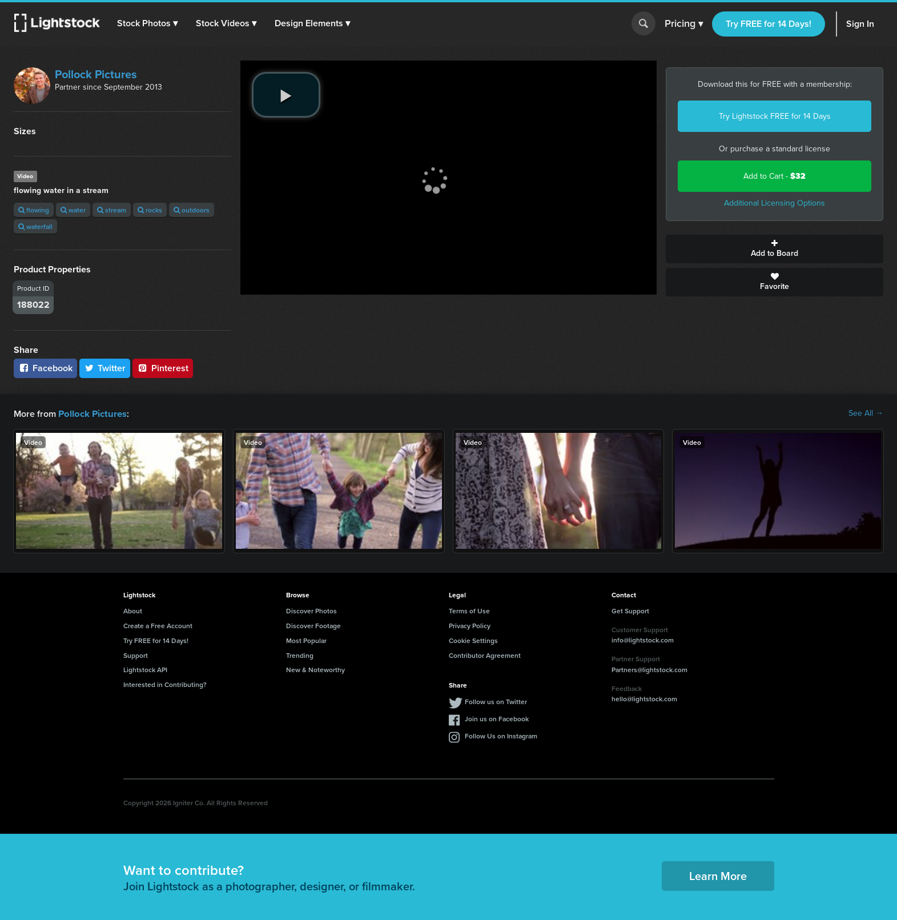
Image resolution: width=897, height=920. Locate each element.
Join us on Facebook (497, 718)
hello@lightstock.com (644, 698)
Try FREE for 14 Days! (768, 23)
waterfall (35, 226)
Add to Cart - (774, 176)
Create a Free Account (157, 625)
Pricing (684, 24)
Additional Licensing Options (774, 203)
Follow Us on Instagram (501, 735)
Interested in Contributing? (165, 684)
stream (111, 210)
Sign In (860, 23)
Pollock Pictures (96, 74)
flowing (33, 210)
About (132, 610)
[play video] (286, 95)
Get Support (630, 610)
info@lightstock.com (643, 639)
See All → (865, 413)
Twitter (105, 368)
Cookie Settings (473, 640)
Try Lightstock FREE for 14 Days (775, 116)
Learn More (718, 875)
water (73, 210)
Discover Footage (313, 625)
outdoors (192, 210)
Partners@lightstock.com (649, 669)
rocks (150, 210)
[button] (148, 23)
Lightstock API (145, 669)
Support (135, 655)
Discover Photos (311, 610)
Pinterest (162, 368)
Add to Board (774, 249)
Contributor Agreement (485, 655)
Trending (299, 655)
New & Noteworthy (315, 669)
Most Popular (306, 640)
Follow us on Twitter (496, 701)
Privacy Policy (469, 625)
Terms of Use (469, 610)
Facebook (45, 368)
